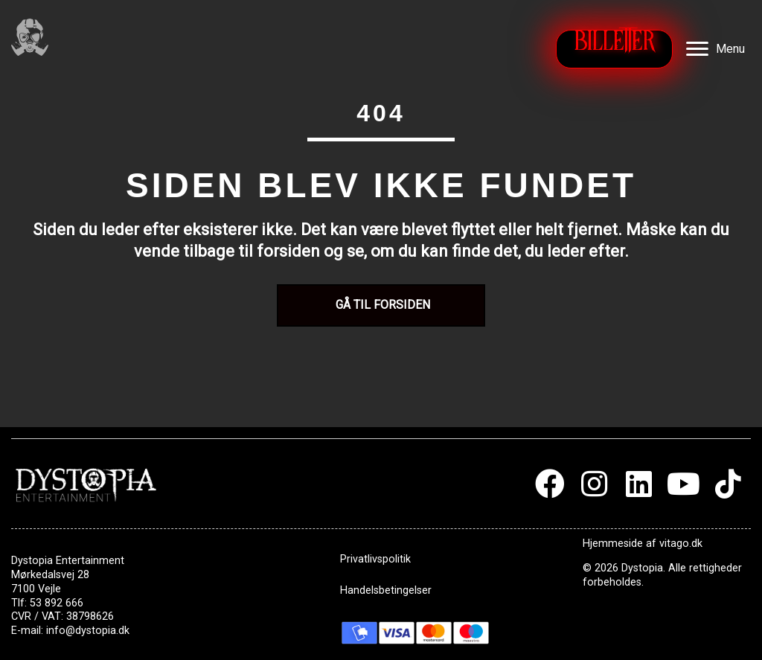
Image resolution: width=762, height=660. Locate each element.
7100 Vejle (36, 589)
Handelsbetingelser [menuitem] (386, 590)
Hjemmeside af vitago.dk (642, 543)
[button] (550, 483)
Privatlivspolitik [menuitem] (375, 559)
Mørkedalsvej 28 (50, 574)
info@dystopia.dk (87, 630)
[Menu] (715, 49)
